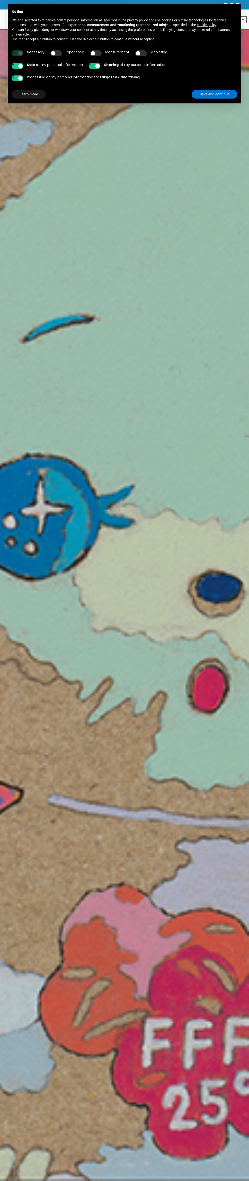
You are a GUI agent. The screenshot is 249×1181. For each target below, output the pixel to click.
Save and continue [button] (214, 94)
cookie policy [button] (206, 25)
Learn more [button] (28, 94)
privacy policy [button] (137, 20)
